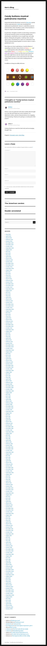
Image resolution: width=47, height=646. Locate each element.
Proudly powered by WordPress (16, 642)
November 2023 (9, 285)
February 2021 (9, 341)
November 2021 (9, 326)
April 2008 (8, 603)
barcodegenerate (10, 625)
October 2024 (9, 266)
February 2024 (9, 280)
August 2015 (9, 454)
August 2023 (9, 290)
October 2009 (9, 573)
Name (6, 168)
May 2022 (8, 316)
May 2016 (8, 438)
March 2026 (9, 237)
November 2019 (9, 367)
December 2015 (9, 447)
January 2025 (9, 261)
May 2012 (8, 520)
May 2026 (8, 234)
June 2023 (8, 294)
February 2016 (9, 443)
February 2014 (9, 484)
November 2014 (9, 469)
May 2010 (8, 561)
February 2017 (9, 423)
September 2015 (9, 452)
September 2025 (10, 248)
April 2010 (8, 562)
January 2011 (9, 547)
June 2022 (8, 314)
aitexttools (8, 623)
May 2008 (8, 602)
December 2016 (9, 426)
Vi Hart (18, 24)
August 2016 (9, 433)
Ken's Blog (9, 7)
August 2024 (9, 270)
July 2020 (8, 353)
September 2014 (10, 472)
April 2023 (8, 297)
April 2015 (8, 460)
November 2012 (9, 510)
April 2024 (8, 277)
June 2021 (8, 334)
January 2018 (9, 404)
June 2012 (8, 518)
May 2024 (8, 275)
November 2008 (10, 591)
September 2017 (9, 411)
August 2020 (9, 351)
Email (6, 174)
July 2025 (8, 251)
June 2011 (8, 539)
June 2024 (8, 273)
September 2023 (10, 288)
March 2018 (9, 401)
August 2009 (9, 576)
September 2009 (10, 574)
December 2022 (9, 304)
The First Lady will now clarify (20, 629)
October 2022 (9, 307)
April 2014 (8, 481)
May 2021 (8, 336)
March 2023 (9, 299)
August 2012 (9, 515)
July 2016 (8, 435)
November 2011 (9, 530)
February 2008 (9, 607)
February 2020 (9, 362)
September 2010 (10, 554)
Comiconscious (17, 623)
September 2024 (10, 268)
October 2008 (9, 593)
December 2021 (9, 324)
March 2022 (9, 319)
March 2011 (8, 544)
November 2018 (9, 387)
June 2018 (8, 396)
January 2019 (9, 384)
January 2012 (9, 527)
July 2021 (8, 333)
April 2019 (8, 379)
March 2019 (9, 380)
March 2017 (8, 421)
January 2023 (9, 302)
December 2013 (9, 488)
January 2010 (9, 568)
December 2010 (9, 549)
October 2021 (9, 328)
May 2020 (8, 357)
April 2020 (8, 358)
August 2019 (9, 372)
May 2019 (8, 377)
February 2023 (9, 300)
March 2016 (9, 442)
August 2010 (9, 556)
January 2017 (9, 425)
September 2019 (10, 370)
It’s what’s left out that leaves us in (19, 632)
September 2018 (10, 391)
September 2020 (10, 350)
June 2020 (8, 355)
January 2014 (9, 486)
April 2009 (8, 583)
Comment (7, 150)
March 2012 (9, 523)
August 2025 (9, 249)
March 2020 (9, 360)
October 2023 (9, 287)
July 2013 (8, 496)
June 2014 (8, 477)
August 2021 (9, 331)
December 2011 (9, 528)
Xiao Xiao (28, 22)
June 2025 (8, 253)
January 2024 (9, 282)
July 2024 (8, 271)
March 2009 (9, 585)
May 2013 (8, 499)
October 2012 (9, 511)
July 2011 (8, 537)
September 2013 (10, 493)
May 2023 (8, 295)
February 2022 (9, 321)
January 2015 (9, 465)
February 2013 (9, 505)
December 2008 (10, 590)
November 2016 (9, 428)
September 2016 (10, 431)
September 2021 (10, 329)
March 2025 (9, 258)
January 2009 (9, 588)
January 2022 (9, 323)
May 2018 (8, 397)
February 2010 (9, 566)
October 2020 (9, 348)
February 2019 (9, 382)
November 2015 (9, 448)
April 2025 (8, 256)
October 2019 (9, 368)
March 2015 (8, 462)
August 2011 (9, 535)
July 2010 (8, 557)
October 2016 (9, 430)
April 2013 (8, 501)
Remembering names (18, 630)
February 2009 (9, 586)
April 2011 (8, 542)
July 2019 (8, 374)
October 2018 (9, 389)
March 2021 (9, 340)
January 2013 (9, 506)
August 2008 (9, 596)
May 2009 (8, 581)
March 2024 (9, 278)
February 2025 (9, 260)
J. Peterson (8, 629)
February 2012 (9, 525)
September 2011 (9, 533)
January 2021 (9, 343)
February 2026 (9, 239)
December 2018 (9, 385)
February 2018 (9, 402)
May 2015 (8, 459)
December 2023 (9, 283)
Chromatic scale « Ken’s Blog (17, 135)
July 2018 (8, 394)
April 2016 (8, 440)
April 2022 (8, 317)
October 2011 (9, 532)
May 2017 (8, 418)
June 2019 (8, 375)
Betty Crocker (13, 627)
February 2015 (9, 464)
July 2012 (8, 516)
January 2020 (9, 363)
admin (8, 91)
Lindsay (10, 107)
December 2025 (9, 243)
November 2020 (10, 346)
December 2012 (9, 508)
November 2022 (9, 306)
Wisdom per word (15, 620)
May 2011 (8, 540)
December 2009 (10, 569)
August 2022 (9, 311)
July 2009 (8, 578)
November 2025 (9, 244)
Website (7, 180)
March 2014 (9, 482)
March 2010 (9, 564)
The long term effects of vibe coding (21, 635)
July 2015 (8, 455)
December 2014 (9, 467)
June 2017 (8, 416)
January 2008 (9, 608)
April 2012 (8, 522)
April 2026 (8, 236)
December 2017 (9, 406)
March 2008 (9, 605)
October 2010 (9, 552)
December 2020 (10, 345)
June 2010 (8, 559)
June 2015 (8, 457)
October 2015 (9, 450)
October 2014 (9, 471)
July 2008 (8, 598)
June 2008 (8, 600)
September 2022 (10, 309)
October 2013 (9, 491)
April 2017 (8, 419)
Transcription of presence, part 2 (24, 625)
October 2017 (9, 409)
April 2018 (8, 399)
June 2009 (8, 579)
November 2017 (9, 408)
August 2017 (9, 413)
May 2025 (8, 254)
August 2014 (9, 474)
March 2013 (9, 503)
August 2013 (9, 494)
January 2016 (9, 445)
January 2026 (9, 241)
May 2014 (8, 479)
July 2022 (8, 312)
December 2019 (9, 365)
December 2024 (9, 263)
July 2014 (8, 476)
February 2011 (9, 545)
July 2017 (8, 414)
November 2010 (9, 551)
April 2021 (8, 338)
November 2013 (9, 489)
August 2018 (9, 392)
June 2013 (8, 498)
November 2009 (10, 571)
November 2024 (10, 265)
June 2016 (8, 437)
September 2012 (10, 513)
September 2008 (10, 595)
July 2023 (8, 292)
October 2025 (9, 246)
